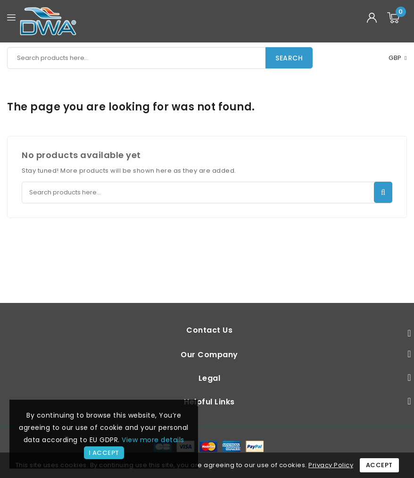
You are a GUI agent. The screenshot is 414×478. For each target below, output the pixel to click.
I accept (104, 452)
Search (289, 58)
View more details (153, 439)
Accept (379, 465)
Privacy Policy (330, 465)
